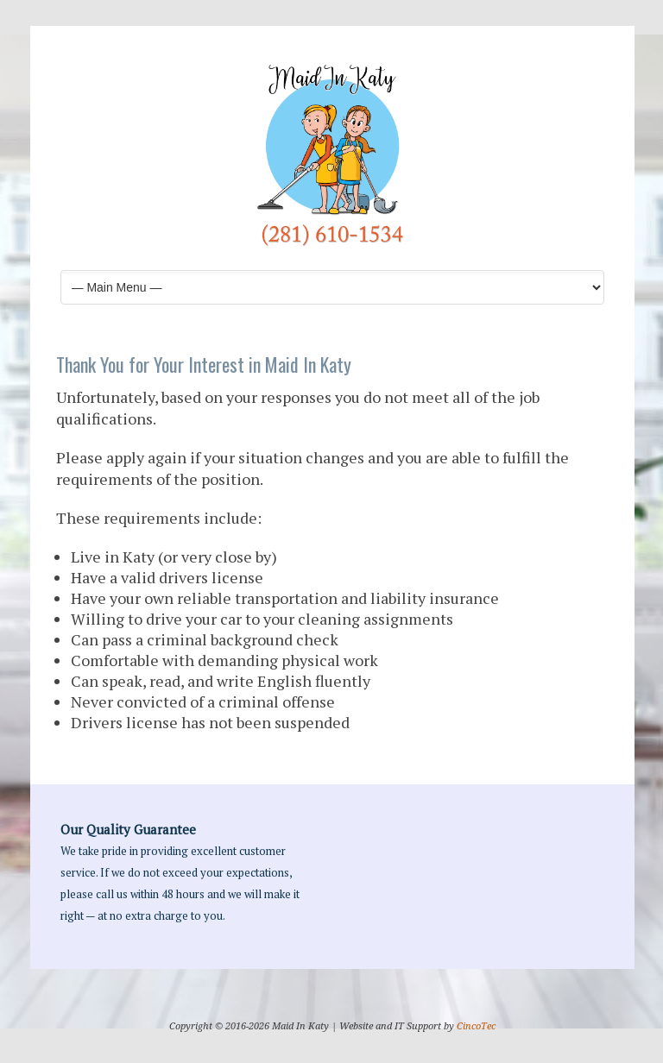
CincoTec (476, 1026)
